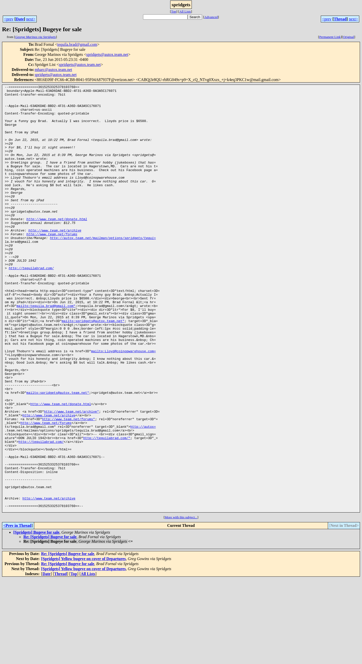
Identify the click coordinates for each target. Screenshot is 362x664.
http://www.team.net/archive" (71, 477)
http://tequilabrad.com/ (31, 305)
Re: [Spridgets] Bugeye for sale (49, 622)
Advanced (211, 17)
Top (173, 11)
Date (20, 19)
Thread (340, 19)
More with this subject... (181, 602)
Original (348, 37)
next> (30, 19)
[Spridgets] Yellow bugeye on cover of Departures (83, 644)
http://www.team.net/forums (51, 264)
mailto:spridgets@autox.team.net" (93, 368)
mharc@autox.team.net (53, 69)
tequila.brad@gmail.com (77, 44)
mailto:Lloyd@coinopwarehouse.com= (123, 404)
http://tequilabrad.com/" (106, 508)
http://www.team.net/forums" (68, 486)
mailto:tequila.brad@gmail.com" (46, 350)
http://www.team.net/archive (54, 259)
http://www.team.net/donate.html (56, 246)
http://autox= (143, 495)
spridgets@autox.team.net (107, 54)
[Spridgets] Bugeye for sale (36, 617)
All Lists (185, 11)
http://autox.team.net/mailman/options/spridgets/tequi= (103, 268)
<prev (8, 19)
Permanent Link (330, 37)
